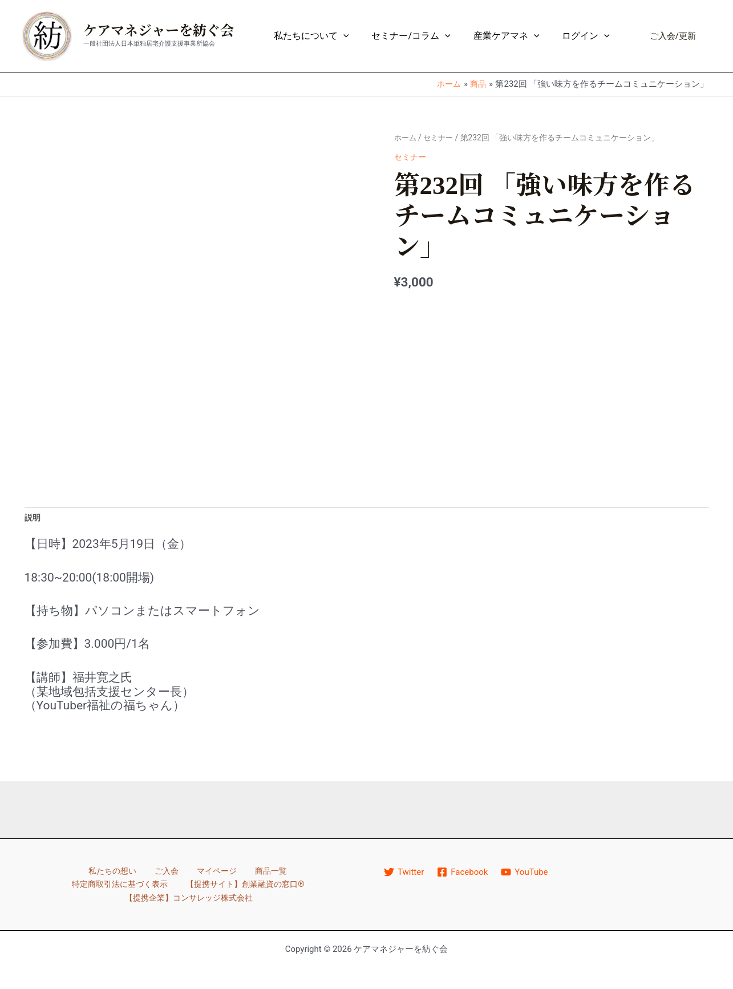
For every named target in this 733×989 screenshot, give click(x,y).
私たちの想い (58, 872)
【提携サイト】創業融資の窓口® (113, 886)
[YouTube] (526, 874)
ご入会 (108, 872)
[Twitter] (404, 874)
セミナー (441, 137)
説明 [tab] (33, 519)
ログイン (588, 36)
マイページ (154, 872)
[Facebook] (463, 874)
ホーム (406, 137)
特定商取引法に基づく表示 (286, 872)
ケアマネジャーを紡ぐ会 (158, 30)
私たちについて (327, 36)
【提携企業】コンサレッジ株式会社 (262, 886)
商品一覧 (204, 872)
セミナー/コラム (422, 36)
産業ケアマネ (513, 36)
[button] (673, 36)
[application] (359, 36)
